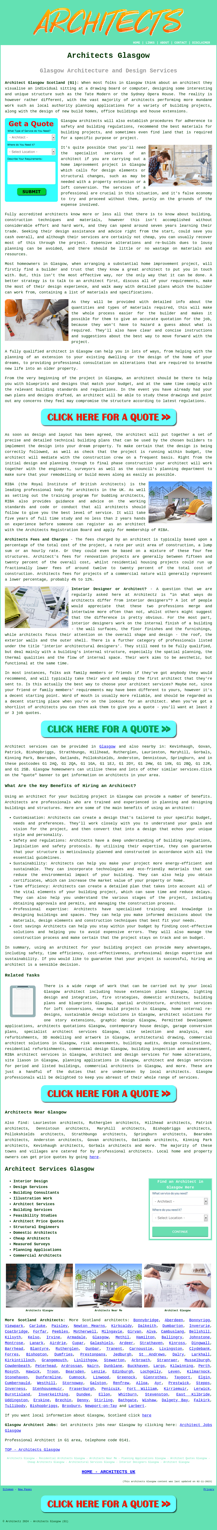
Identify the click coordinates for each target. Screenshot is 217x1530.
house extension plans (140, 992)
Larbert (136, 1406)
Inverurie (199, 1326)
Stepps (203, 1383)
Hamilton (145, 1337)
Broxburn (71, 1406)
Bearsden (75, 1372)
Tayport (182, 1377)
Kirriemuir (175, 1389)
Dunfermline (48, 1377)
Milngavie (112, 1331)
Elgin (204, 1377)
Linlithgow (85, 1360)
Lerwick (202, 1389)
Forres (12, 1354)
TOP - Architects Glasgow (32, 1450)
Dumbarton (173, 1326)
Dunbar (92, 1349)
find (22, 1123)
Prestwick (178, 1383)
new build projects (118, 1009)
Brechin (63, 1400)
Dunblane (113, 1366)
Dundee (83, 1394)
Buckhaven (138, 1366)
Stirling (103, 1400)
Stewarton (114, 1360)
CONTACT (180, 42)
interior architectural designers (81, 646)
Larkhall (201, 1354)
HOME (136, 42)
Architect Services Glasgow (49, 1169)
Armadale (76, 1337)
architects (90, 121)
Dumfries (63, 1354)
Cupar (78, 1343)
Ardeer (126, 1343)
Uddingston (16, 1400)
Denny (82, 1400)
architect (190, 83)
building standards (57, 389)
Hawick (33, 1372)
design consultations (186, 1043)
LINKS (150, 42)
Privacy (209, 1489)
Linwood (101, 1377)
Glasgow (107, 746)
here (94, 1157)
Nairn (93, 1366)
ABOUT (164, 42)
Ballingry (172, 1337)
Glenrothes (154, 1377)
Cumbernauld (17, 1383)
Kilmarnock (198, 1372)
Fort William (142, 1389)
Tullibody (15, 1406)
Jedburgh (122, 1354)
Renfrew (121, 1383)
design (45, 446)
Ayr (157, 1383)
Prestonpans (93, 1354)
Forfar (40, 1331)
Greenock (126, 1377)
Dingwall (201, 1343)
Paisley (59, 1326)
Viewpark (14, 1326)
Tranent (114, 1349)
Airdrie (58, 1343)
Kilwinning (181, 1366)
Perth (204, 1366)
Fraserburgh (82, 1389)
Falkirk (202, 1400)
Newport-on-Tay (101, 1406)
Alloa (141, 1383)
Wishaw (149, 1400)
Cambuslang (172, 1331)
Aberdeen (174, 1320)
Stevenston (156, 1394)
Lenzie (98, 1372)
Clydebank (199, 1349)
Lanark (36, 1343)
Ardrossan (71, 1366)
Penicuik (111, 1389)
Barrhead (14, 1349)
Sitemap (8, 1489)
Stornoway (73, 1383)
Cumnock (77, 1377)
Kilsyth (13, 1337)
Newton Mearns (89, 1326)
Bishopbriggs (44, 1406)
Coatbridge (16, 1331)
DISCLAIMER (201, 42)
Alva (151, 1331)
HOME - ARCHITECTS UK (108, 1471)
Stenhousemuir (47, 1389)
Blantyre (39, 1349)
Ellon (104, 1394)
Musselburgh (197, 1360)
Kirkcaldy (121, 1326)
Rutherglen (67, 1349)
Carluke (37, 1326)
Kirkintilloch (20, 1360)
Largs (159, 1366)
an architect (179, 808)
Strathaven (151, 1343)
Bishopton (36, 1354)
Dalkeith (147, 1326)
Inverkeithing (53, 1394)
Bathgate (127, 1400)
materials (140, 308)
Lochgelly (150, 1372)
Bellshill (199, 1331)
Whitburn (127, 1394)
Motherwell (85, 1331)
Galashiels (101, 1343)
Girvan (134, 1331)
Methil (122, 1337)
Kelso (33, 1337)
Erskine (41, 1400)
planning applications (87, 1060)
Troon (52, 1372)
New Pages (25, 1489)
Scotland (91, 1320)
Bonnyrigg (199, 1320)
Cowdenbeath (17, 1366)
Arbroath (141, 1360)
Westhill (46, 1383)
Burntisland (17, 1394)
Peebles (60, 1331)
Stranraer (167, 1360)
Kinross (177, 1343)
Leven (174, 1372)
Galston (98, 1383)
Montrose (14, 1343)
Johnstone (199, 1337)
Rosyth (12, 1372)
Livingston (170, 1349)
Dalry (178, 1354)
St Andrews (152, 1354)
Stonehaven (16, 1377)
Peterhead (45, 1366)
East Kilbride (193, 1394)
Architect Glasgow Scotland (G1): (42, 83)
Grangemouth (54, 1360)
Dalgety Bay (175, 1400)
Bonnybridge (146, 1320)
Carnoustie (140, 1349)
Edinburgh (122, 1372)
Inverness (15, 1389)
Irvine (53, 1337)
